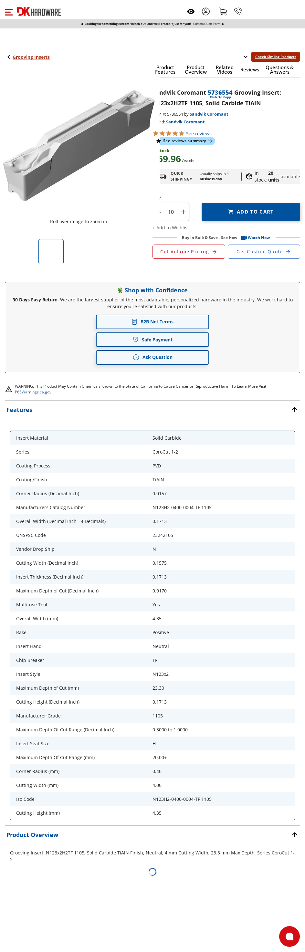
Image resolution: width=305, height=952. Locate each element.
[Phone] (238, 11)
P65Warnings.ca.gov (33, 392)
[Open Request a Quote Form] (188, 252)
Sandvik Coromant (209, 114)
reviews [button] (199, 134)
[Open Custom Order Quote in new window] (264, 252)
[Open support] (289, 936)
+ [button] (183, 211)
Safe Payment (153, 340)
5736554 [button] (220, 92)
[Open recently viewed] (191, 11)
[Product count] (170, 211)
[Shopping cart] (223, 11)
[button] (8, 11)
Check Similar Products (275, 56)
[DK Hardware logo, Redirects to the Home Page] (39, 11)
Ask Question (153, 357)
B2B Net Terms (152, 322)
